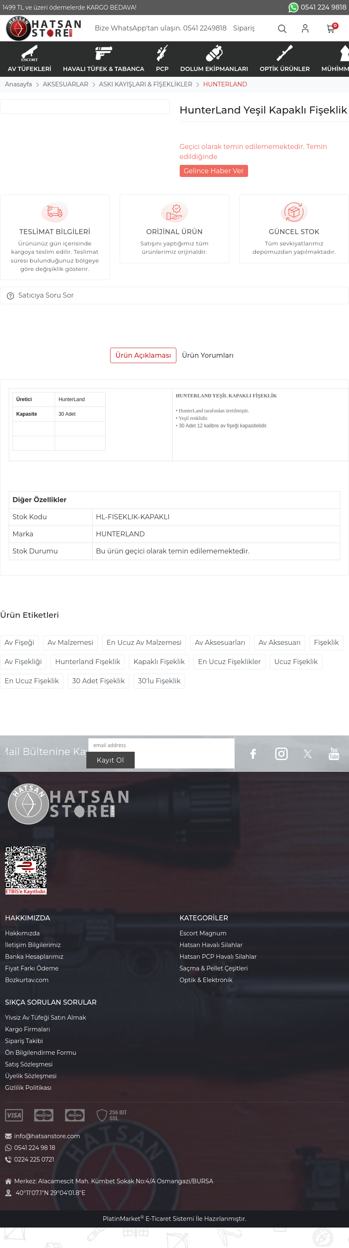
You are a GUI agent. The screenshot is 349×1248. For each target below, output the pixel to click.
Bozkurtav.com (27, 980)
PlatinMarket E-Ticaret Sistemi (148, 1219)
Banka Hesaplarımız (34, 956)
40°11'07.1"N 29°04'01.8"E (50, 1193)
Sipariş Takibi (24, 1041)
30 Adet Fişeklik (98, 681)
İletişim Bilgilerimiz (33, 945)
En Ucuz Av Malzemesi (144, 643)
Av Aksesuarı (280, 643)
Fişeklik (326, 643)
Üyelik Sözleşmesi (31, 1076)
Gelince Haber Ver (214, 171)
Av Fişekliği (23, 662)
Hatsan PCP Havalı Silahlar (218, 956)
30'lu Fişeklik (159, 681)
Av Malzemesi (70, 643)
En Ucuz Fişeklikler (229, 662)
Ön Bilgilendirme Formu (40, 1052)
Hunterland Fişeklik (87, 662)
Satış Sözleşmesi (29, 1064)
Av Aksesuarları (220, 643)
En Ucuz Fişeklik (32, 681)
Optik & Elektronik (206, 980)
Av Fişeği (19, 643)
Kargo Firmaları (27, 1029)
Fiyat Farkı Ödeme (32, 968)
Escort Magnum (203, 933)
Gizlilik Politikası (28, 1087)
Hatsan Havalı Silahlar (211, 945)
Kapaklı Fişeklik (159, 662)
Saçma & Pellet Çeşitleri (214, 968)
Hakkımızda (22, 933)
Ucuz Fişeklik (296, 662)
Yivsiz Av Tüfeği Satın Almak (45, 1017)
